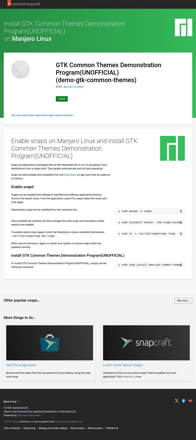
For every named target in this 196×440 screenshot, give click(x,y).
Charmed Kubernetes (29, 415)
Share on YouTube (190, 401)
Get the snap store (21, 365)
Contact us (112, 428)
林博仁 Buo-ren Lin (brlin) (69, 86)
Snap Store (70, 174)
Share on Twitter (177, 401)
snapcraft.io (129, 376)
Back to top (11, 401)
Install (61, 98)
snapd (58, 421)
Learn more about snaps (123, 365)
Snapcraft (66, 421)
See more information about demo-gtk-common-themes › (42, 115)
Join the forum (11, 421)
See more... (183, 300)
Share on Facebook (183, 401)
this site (79, 421)
